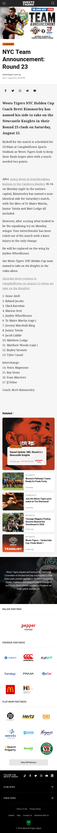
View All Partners (28, 762)
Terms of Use (21, 809)
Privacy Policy (35, 809)
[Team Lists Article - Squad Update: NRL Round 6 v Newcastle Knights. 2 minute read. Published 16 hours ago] (28, 444)
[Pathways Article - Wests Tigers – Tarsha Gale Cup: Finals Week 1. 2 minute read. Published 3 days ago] (28, 543)
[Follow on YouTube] (46, 775)
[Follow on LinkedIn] (52, 775)
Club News (8, 44)
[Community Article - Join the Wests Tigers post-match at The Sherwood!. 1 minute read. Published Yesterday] (28, 501)
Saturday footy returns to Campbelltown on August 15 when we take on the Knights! (28, 283)
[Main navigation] (4, 3)
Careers (11, 815)
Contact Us (27, 815)
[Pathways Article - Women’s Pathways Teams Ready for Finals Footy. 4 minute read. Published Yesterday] (28, 481)
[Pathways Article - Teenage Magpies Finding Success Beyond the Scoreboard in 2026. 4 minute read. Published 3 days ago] (28, 522)
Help (19, 815)
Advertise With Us (41, 815)
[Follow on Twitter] (36, 775)
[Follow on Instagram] (41, 775)
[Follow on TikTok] (25, 775)
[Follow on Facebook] (30, 775)
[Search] (53, 3)
